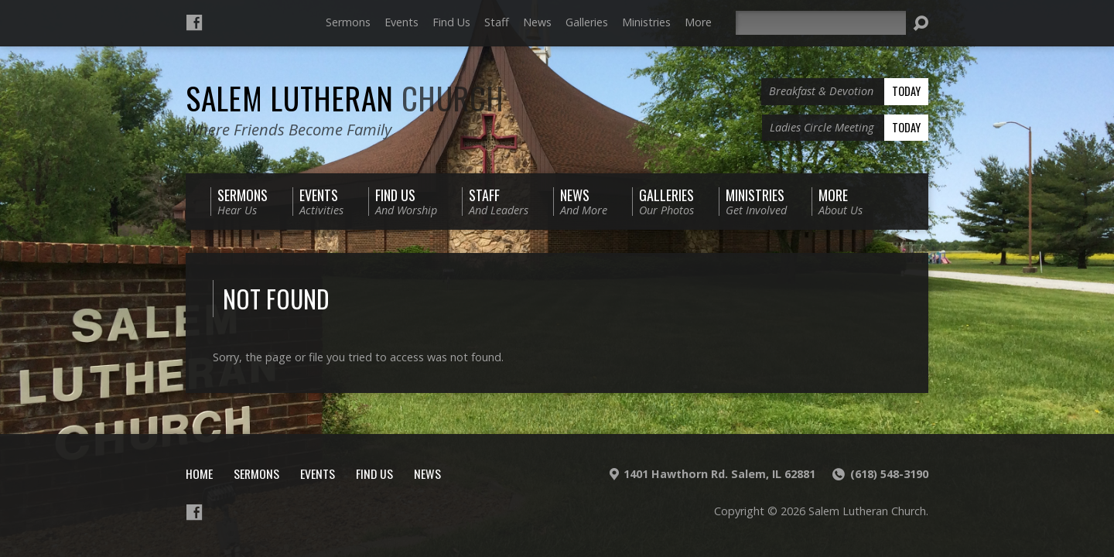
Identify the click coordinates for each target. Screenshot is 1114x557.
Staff (496, 22)
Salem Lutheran (345, 97)
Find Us (451, 22)
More (698, 22)
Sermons (348, 22)
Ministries (646, 22)
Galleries (587, 22)
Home (199, 473)
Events (401, 22)
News (537, 22)
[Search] (821, 23)
